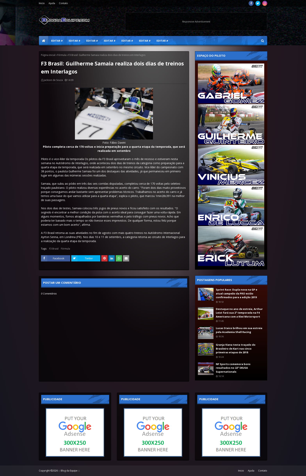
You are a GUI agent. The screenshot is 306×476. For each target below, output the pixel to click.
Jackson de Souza (53, 80)
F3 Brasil (54, 248)
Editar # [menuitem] (57, 40)
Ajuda (52, 3)
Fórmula (61, 55)
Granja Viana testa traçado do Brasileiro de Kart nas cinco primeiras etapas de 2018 (235, 348)
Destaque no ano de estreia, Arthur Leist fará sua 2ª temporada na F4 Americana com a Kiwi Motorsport (239, 312)
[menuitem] (43, 40)
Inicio (42, 3)
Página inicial (48, 55)
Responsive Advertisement (196, 21)
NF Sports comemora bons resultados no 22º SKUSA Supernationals (233, 367)
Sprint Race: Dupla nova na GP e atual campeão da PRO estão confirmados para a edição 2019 (236, 293)
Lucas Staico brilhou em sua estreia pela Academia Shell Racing (239, 330)
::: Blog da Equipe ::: (69, 470)
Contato (63, 3)
